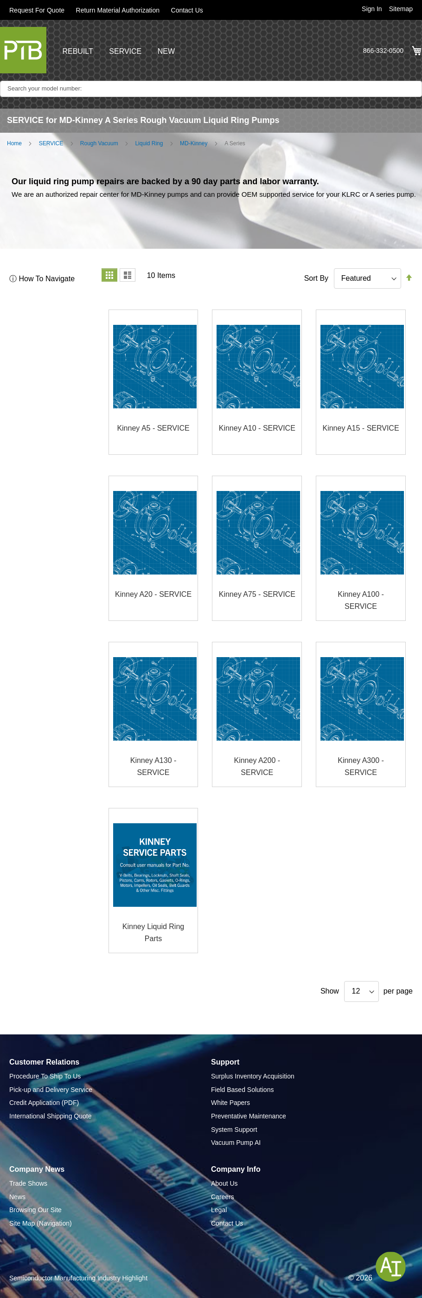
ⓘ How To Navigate (42, 279)
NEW (166, 51)
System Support (234, 1129)
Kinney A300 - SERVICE (361, 766)
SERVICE (125, 51)
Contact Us (187, 10)
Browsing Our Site (35, 1210)
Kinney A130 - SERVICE (153, 766)
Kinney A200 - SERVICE (257, 766)
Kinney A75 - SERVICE (257, 594)
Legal (219, 1210)
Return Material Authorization (118, 10)
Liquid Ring (149, 143)
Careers (222, 1197)
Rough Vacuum (99, 143)
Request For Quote (36, 10)
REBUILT (77, 51)
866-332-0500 (383, 50)
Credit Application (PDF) (44, 1102)
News (17, 1197)
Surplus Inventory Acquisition (252, 1076)
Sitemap (401, 9)
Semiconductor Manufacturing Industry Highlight (78, 1278)
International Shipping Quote (50, 1116)
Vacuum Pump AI (236, 1142)
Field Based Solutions (242, 1089)
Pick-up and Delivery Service (50, 1089)
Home (14, 143)
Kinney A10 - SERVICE (257, 428)
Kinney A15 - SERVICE (360, 428)
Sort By (316, 278)
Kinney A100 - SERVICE (361, 600)
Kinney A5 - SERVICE (153, 428)
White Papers (230, 1102)
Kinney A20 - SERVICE (153, 594)
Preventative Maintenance (248, 1116)
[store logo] (23, 50)
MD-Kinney (193, 143)
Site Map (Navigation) (40, 1223)
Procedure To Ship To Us (45, 1076)
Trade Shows (28, 1183)
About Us (224, 1183)
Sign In (372, 9)
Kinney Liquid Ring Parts (153, 933)
